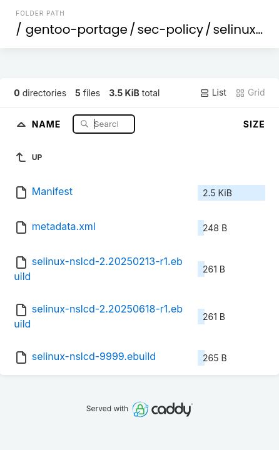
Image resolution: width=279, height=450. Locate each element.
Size (254, 124)
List (213, 92)
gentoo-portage (77, 29)
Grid (250, 92)
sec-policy (170, 29)
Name (48, 123)
